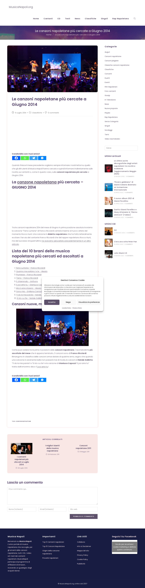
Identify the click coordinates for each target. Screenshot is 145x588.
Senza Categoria (111, 121)
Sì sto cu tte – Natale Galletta (30, 298)
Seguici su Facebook (124, 535)
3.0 (115, 230)
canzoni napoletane (23, 421)
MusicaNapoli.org (21, 7)
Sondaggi (108, 130)
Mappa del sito (83, 549)
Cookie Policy (66, 308)
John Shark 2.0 (120, 253)
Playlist (107, 113)
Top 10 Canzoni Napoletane (53, 545)
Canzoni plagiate (111, 61)
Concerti (108, 74)
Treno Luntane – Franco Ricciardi (30, 268)
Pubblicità (81, 562)
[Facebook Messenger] (42, 158)
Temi (107, 134)
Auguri (107, 52)
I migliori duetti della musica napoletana (52, 448)
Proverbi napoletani (50, 557)
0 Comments (130, 176)
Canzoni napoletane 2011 (83, 446)
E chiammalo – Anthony (27, 281)
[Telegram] (33, 158)
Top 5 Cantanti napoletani (53, 541)
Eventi (107, 82)
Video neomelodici (112, 139)
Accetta (51, 302)
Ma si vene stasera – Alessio (28, 288)
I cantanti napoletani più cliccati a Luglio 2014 (21, 461)
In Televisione (110, 100)
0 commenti (53, 113)
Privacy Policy (77, 308)
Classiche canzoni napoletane (117, 65)
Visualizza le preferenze (89, 302)
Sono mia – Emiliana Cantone (29, 291)
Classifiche (37, 113)
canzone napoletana (37, 182)
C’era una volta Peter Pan (125, 241)
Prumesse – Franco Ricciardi (28, 274)
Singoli (107, 126)
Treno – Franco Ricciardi (27, 278)
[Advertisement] (51, 135)
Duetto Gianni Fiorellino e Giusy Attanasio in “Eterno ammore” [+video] (125, 212)
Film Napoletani (111, 87)
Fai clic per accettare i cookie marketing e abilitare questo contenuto (124, 545)
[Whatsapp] (25, 158)
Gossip (107, 95)
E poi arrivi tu (42, 366)
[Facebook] (16, 158)
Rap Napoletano (111, 117)
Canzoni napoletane (113, 56)
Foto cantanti (110, 91)
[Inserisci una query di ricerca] (121, 148)
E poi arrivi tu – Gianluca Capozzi (31, 284)
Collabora (81, 541)
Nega (68, 302)
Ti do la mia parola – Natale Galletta (32, 294)
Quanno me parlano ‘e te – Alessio (31, 271)
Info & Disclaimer (84, 545)
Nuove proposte (111, 108)
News (107, 104)
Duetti (107, 78)
